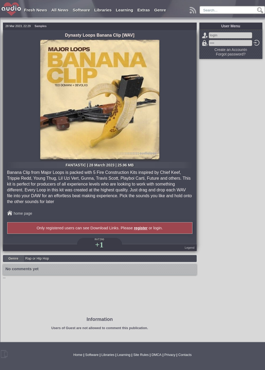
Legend (190, 247)
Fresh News (35, 10)
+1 (99, 244)
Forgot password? (205, 43)
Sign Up (205, 35)
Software (81, 10)
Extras (143, 10)
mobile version (4, 354)
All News (60, 10)
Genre (160, 10)
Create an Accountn (230, 50)
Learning (124, 10)
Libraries (102, 10)
